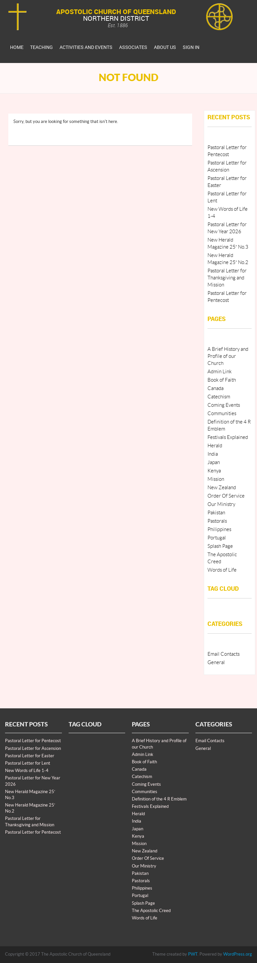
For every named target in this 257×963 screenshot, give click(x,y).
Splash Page (220, 546)
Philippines (219, 529)
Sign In (191, 47)
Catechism (218, 396)
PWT (192, 954)
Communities (221, 413)
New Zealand (221, 487)
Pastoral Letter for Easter (29, 756)
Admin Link (219, 371)
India (212, 454)
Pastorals (217, 521)
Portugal (216, 537)
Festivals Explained (227, 437)
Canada (215, 388)
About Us (165, 47)
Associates (133, 47)
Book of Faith (221, 380)
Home (16, 47)
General (216, 662)
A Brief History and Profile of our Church (227, 356)
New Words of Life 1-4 (27, 770)
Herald (214, 445)
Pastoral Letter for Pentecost (33, 741)
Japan (213, 462)
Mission (215, 479)
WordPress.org (237, 954)
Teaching (41, 47)
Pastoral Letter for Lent (27, 763)
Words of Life (222, 570)
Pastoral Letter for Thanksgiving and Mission (227, 277)
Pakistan (216, 512)
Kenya (214, 470)
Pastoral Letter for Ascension (33, 748)
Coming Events (223, 405)
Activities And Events (86, 47)
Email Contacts (223, 654)
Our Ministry (221, 504)
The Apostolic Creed (151, 910)
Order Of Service (226, 496)
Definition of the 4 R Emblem (159, 799)
